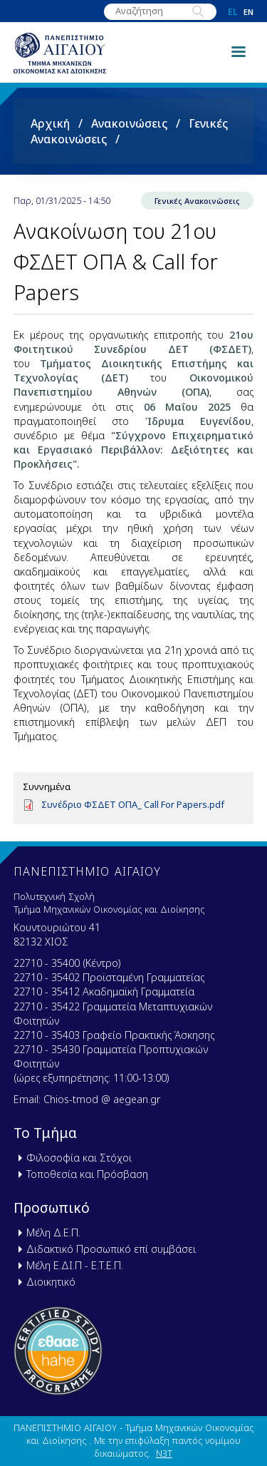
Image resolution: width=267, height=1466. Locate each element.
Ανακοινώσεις (129, 123)
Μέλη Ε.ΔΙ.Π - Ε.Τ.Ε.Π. (74, 1265)
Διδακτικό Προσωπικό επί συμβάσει (111, 1249)
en (248, 12)
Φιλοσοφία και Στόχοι (79, 1157)
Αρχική (50, 123)
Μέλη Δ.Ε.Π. (53, 1232)
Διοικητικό (50, 1281)
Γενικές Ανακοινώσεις (197, 200)
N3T (164, 1453)
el (233, 11)
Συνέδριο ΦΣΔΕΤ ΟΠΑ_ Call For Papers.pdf (132, 804)
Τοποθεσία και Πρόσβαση (87, 1174)
